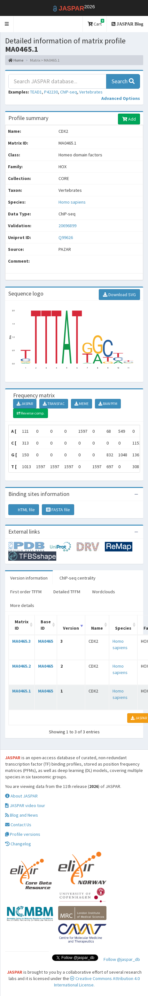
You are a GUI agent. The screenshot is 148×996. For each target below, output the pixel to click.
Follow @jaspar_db (122, 959)
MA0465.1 (21, 691)
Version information (29, 578)
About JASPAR (21, 796)
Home (15, 60)
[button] (7, 24)
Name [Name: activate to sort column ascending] (97, 628)
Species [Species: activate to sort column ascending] (123, 628)
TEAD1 (36, 92)
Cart (96, 23)
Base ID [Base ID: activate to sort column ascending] (46, 625)
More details (22, 605)
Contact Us (18, 825)
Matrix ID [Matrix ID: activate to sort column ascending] (21, 625)
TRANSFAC (54, 403)
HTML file (23, 510)
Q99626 (66, 237)
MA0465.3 (21, 641)
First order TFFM (26, 592)
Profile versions (22, 834)
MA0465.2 (21, 666)
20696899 (67, 225)
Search (123, 81)
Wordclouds (103, 592)
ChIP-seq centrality (77, 578)
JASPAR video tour (25, 805)
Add (129, 119)
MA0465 (45, 641)
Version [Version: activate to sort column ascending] (71, 628)
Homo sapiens (72, 202)
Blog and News (21, 815)
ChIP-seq (68, 92)
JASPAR (25, 403)
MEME (81, 403)
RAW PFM (107, 403)
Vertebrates (91, 92)
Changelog (18, 844)
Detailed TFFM (66, 592)
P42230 (51, 92)
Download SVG (119, 294)
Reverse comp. (30, 413)
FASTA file (58, 510)
